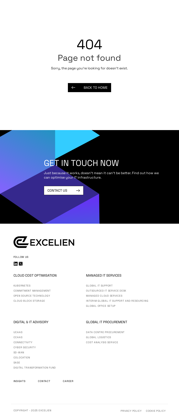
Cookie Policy (156, 411)
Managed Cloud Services (104, 295)
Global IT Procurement (106, 322)
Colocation (21, 357)
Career (68, 381)
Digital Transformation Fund (34, 367)
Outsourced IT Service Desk (106, 290)
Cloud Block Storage (29, 301)
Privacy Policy (131, 411)
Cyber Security (24, 347)
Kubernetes (22, 285)
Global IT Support (99, 285)
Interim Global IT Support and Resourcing (117, 301)
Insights (19, 381)
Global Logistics (98, 337)
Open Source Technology (31, 295)
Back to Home (89, 87)
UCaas (18, 332)
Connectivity (22, 342)
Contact (44, 381)
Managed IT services (103, 275)
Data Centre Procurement (105, 332)
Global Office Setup (101, 306)
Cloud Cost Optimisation (35, 275)
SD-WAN (18, 352)
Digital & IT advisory (30, 322)
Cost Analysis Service (102, 342)
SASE (16, 362)
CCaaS (18, 337)
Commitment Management (32, 290)
